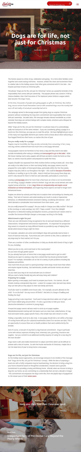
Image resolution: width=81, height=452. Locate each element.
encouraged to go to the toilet (54, 153)
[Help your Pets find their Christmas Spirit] (40, 402)
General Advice (44, 28)
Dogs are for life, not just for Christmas (40, 38)
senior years (32, 376)
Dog (33, 28)
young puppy (20, 180)
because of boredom (63, 171)
